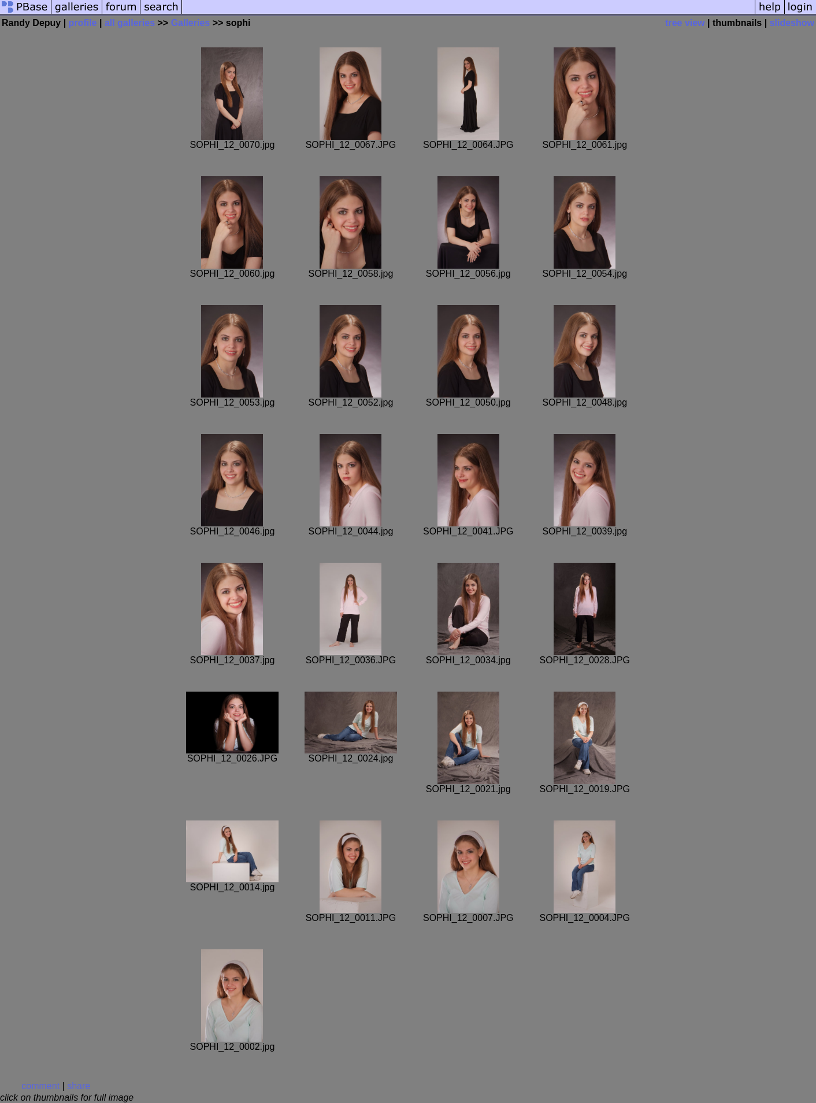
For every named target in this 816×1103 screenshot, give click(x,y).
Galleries (190, 23)
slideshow (792, 23)
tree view (684, 23)
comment (40, 1086)
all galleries (130, 23)
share (78, 1086)
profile (83, 23)
